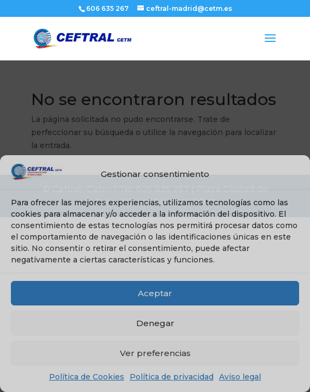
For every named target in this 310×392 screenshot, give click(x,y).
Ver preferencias (155, 353)
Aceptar (155, 293)
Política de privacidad (172, 377)
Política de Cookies (86, 377)
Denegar (155, 323)
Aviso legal (240, 377)
